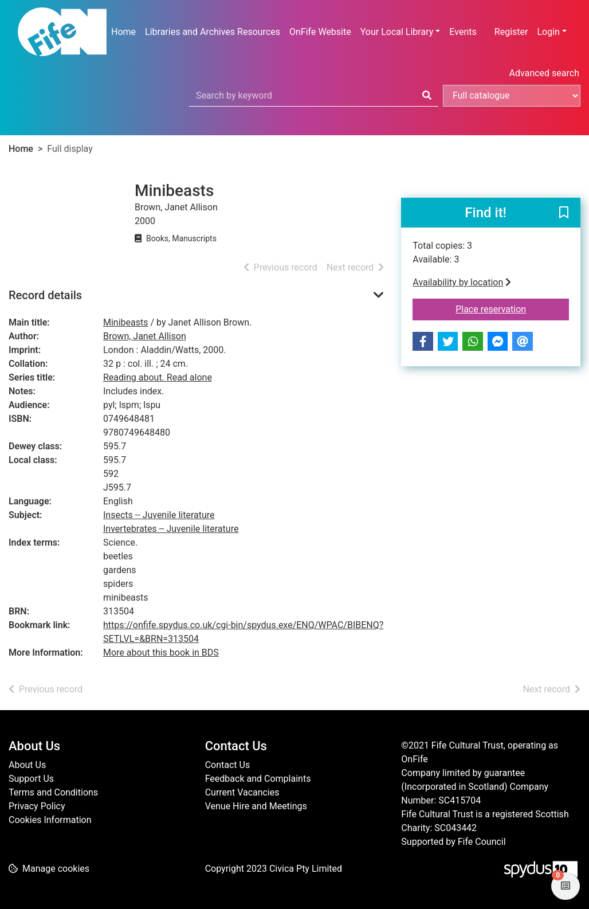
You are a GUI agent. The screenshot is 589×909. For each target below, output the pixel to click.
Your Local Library (397, 31)
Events (462, 31)
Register (511, 31)
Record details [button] (45, 295)
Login (548, 31)
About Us (27, 764)
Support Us (31, 778)
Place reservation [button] (512, 308)
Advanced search (544, 73)
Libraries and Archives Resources (212, 31)
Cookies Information (50, 819)
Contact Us (227, 764)
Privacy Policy (37, 806)
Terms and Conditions (53, 792)
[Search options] (511, 96)
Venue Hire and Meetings (256, 806)
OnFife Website (320, 31)
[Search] (426, 96)
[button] (564, 213)
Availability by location (462, 282)
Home (123, 31)
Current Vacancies (242, 792)
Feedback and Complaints (258, 778)
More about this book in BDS (161, 652)
